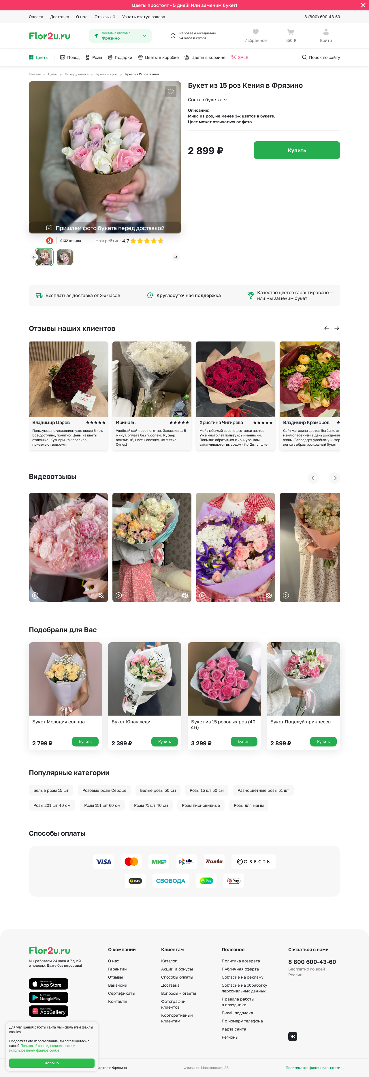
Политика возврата (241, 960)
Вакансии (117, 985)
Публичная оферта (240, 968)
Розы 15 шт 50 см (207, 790)
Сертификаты (121, 993)
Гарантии (117, 968)
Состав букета (208, 99)
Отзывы (105, 17)
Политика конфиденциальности (313, 1067)
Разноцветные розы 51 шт (263, 790)
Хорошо (52, 1063)
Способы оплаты (177, 977)
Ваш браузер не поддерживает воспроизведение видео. (68, 547)
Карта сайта (234, 1028)
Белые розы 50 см (158, 790)
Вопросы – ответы (178, 993)
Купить (297, 150)
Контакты (117, 1001)
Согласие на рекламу (242, 977)
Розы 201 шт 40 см (51, 805)
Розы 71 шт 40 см (151, 805)
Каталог (169, 960)
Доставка (59, 16)
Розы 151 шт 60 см (102, 805)
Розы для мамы (249, 805)
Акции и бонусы (177, 968)
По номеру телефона (242, 1020)
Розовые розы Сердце (104, 790)
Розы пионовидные (201, 805)
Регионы (230, 1037)
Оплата (36, 16)
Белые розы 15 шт (51, 790)
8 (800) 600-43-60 (322, 16)
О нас (82, 16)
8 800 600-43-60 (312, 961)
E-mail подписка (237, 1012)
